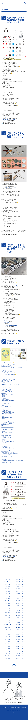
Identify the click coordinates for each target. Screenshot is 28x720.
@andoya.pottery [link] (6, 117)
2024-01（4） (8, 608)
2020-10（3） (19, 653)
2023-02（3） (19, 620)
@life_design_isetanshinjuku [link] (9, 325)
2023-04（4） (19, 617)
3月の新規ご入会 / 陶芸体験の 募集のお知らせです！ (15, 474)
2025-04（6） (19, 588)
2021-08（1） (19, 641)
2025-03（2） (8, 591)
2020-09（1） (8, 655)
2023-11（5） (8, 610)
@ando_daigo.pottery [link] (11, 187)
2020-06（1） (8, 658)
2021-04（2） (19, 646)
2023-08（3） (19, 612)
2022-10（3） (19, 624)
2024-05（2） (8, 603)
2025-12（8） (19, 579)
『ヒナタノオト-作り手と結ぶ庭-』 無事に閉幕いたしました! (16, 248)
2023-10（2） (19, 610)
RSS (14, 712)
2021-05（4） (8, 646)
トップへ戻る (14, 665)
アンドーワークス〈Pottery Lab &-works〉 (16, 707)
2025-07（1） (8, 586)
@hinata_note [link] (5, 322)
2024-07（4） (8, 600)
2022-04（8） (19, 632)
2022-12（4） (19, 622)
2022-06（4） (19, 629)
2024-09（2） (8, 598)
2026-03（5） (8, 577)
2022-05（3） (8, 632)
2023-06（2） (19, 615)
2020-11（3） (8, 653)
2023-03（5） (8, 620)
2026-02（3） (19, 577)
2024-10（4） (19, 596)
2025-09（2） (8, 584)
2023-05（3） (8, 617)
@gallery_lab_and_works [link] (8, 119)
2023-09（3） (8, 612)
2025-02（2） (19, 591)
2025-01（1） (8, 593)
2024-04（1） (19, 603)
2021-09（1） (8, 641)
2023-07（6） (8, 615)
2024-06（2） (19, 600)
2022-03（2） (8, 634)
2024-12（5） (19, 593)
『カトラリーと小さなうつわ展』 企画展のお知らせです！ (15, 136)
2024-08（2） (19, 598)
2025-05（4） (8, 588)
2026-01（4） (8, 579)
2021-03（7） (8, 648)
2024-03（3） (8, 605)
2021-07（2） (8, 644)
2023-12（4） (19, 608)
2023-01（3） (8, 622)
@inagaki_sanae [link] (5, 320)
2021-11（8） (8, 639)
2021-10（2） (19, 639)
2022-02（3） (19, 634)
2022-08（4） (19, 627)
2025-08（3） (19, 584)
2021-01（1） (8, 651)
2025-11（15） (8, 581)
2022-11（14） (8, 624)
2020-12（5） (19, 651)
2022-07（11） (8, 629)
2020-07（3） (19, 655)
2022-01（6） (8, 636)
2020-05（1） (19, 658)
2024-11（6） (8, 596)
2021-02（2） (19, 648)
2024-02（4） (19, 605)
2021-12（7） (19, 636)
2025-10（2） (19, 581)
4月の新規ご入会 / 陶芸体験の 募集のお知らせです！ (15, 20)
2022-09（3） (8, 627)
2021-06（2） (19, 644)
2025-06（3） (19, 586)
